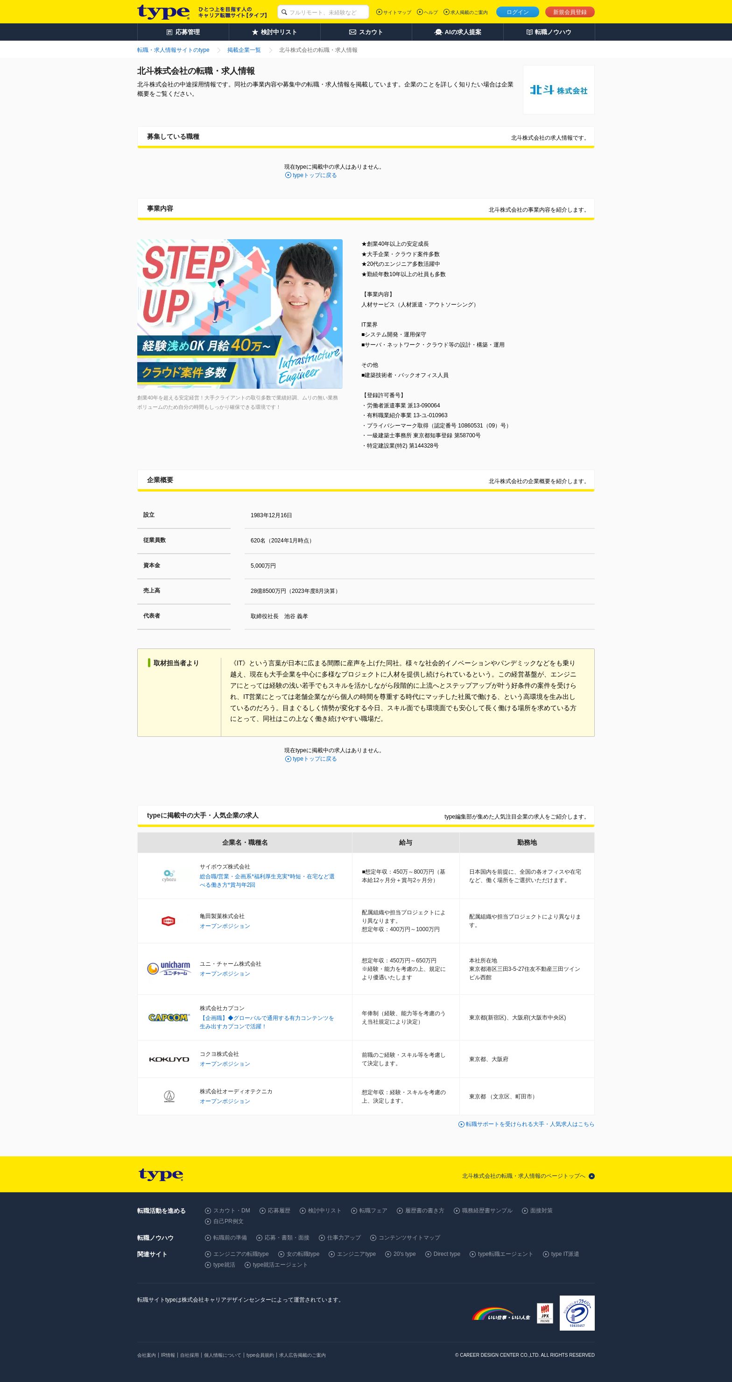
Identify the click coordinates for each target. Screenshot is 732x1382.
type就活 (224, 1264)
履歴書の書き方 (424, 1210)
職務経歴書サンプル (487, 1210)
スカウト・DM (231, 1210)
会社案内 (146, 1355)
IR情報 (168, 1355)
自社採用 (189, 1355)
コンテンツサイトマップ (409, 1237)
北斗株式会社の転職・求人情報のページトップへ (523, 1176)
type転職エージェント (506, 1254)
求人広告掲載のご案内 (302, 1355)
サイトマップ (397, 12)
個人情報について (222, 1355)
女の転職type (303, 1254)
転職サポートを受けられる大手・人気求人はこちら (530, 1124)
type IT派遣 (565, 1254)
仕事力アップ (344, 1237)
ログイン (518, 12)
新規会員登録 (570, 12)
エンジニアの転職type (241, 1254)
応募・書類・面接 (287, 1237)
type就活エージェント (281, 1264)
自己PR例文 (228, 1221)
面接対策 (541, 1210)
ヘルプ (431, 12)
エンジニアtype (356, 1254)
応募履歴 (279, 1210)
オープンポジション (225, 926)
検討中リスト (325, 1210)
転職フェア (373, 1210)
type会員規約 (260, 1355)
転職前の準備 (230, 1237)
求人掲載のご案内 (469, 12)
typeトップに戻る (315, 175)
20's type (405, 1254)
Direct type (447, 1254)
